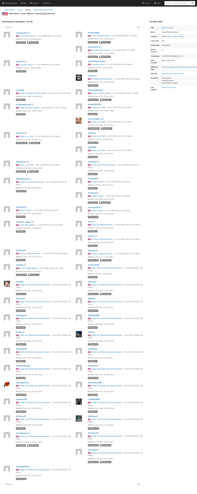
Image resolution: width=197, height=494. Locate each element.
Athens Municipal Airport (43, 10)
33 (21, 294)
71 (21, 344)
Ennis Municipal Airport (100, 36)
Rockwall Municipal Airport (101, 79)
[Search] (192, 3)
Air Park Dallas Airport (28, 268)
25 (21, 191)
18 (93, 311)
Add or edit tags (167, 28)
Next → (139, 27)
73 (93, 85)
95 (21, 275)
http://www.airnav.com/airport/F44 (173, 74)
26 (93, 344)
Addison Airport (97, 182)
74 (93, 294)
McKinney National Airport (101, 225)
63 (21, 395)
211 (94, 128)
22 (21, 411)
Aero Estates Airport (27, 36)
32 (93, 142)
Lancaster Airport (26, 65)
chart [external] (180, 56)
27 (93, 462)
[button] (47, 3)
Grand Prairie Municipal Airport (103, 165)
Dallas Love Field (98, 107)
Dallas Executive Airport (100, 93)
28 (93, 445)
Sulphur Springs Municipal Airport (32, 93)
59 (93, 217)
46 (93, 378)
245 (22, 143)
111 (93, 428)
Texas (169, 36)
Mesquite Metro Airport (100, 50)
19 (21, 71)
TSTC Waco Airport (27, 225)
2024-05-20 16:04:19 (169, 87)
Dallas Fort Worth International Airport (106, 268)
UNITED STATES (178, 36)
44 (93, 99)
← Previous (8, 27)
